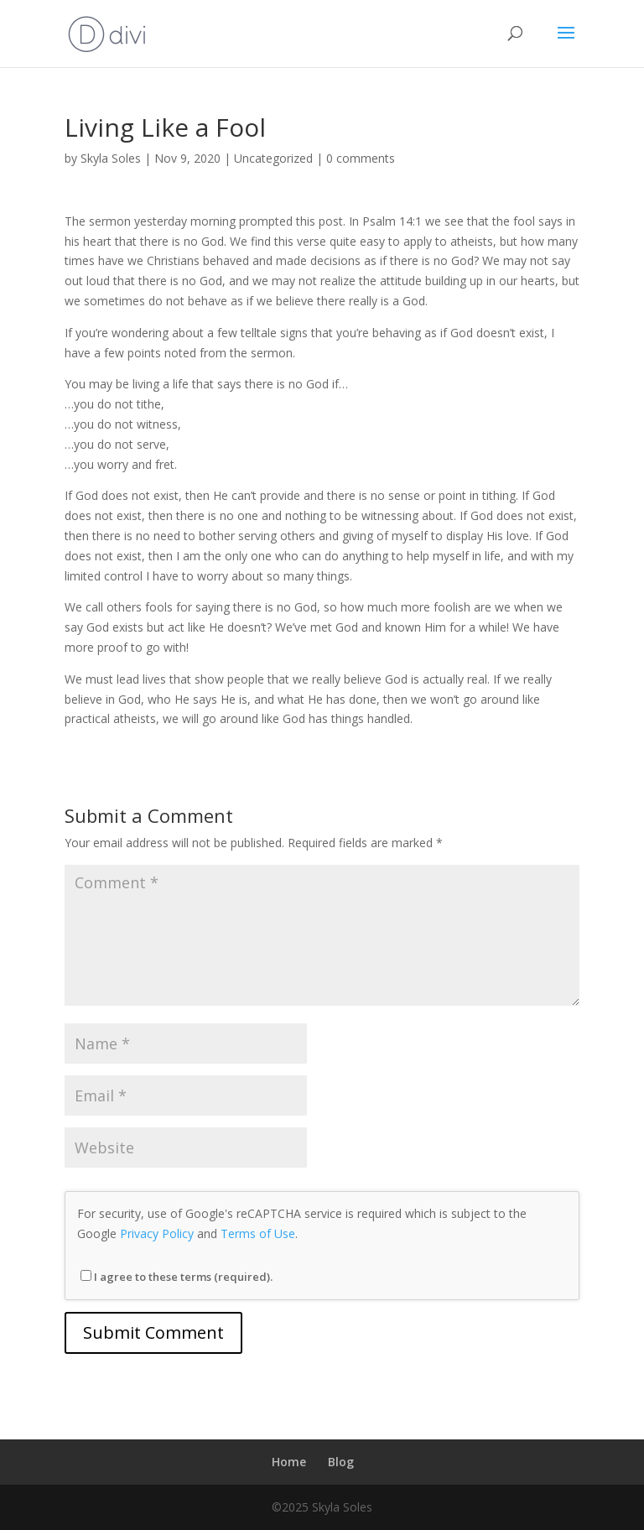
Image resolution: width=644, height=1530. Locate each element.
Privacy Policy (157, 1233)
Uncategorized (273, 158)
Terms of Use (258, 1233)
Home (289, 1462)
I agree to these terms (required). (176, 1276)
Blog (341, 1462)
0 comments (360, 158)
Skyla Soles (110, 158)
